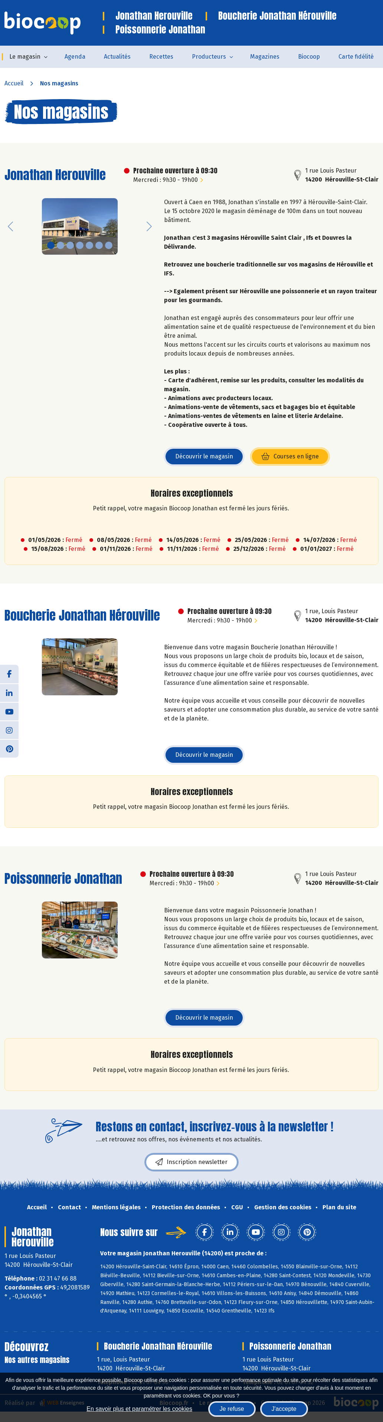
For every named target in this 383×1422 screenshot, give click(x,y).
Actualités (117, 56)
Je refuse (232, 1409)
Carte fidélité (356, 56)
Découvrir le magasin (204, 456)
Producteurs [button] (209, 56)
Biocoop (309, 56)
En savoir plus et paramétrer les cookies (139, 1409)
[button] (10, 226)
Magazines (264, 56)
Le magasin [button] (24, 56)
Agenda (75, 56)
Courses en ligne (295, 458)
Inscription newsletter (191, 1162)
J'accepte (284, 1409)
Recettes (161, 56)
